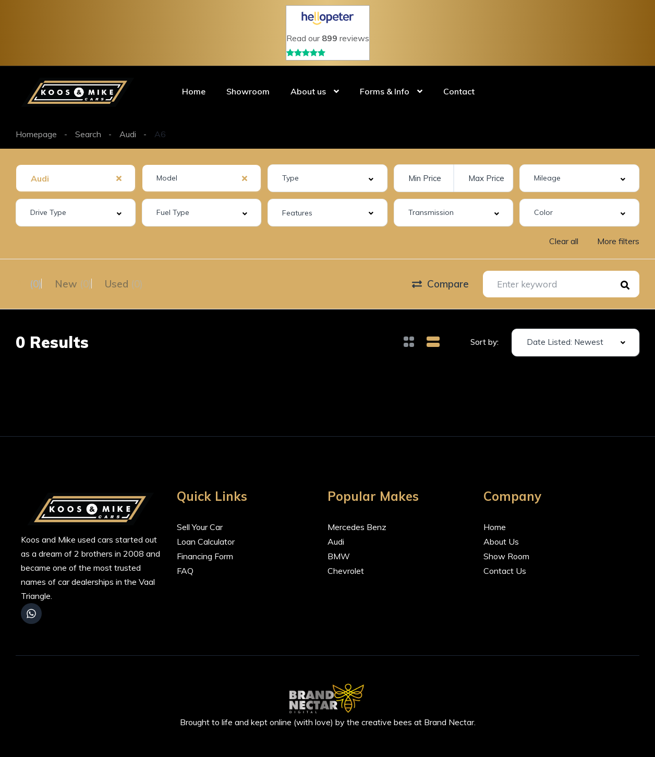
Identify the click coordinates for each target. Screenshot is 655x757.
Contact (459, 91)
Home (193, 91)
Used (150, 283)
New (86, 283)
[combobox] (76, 178)
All (29, 283)
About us (308, 91)
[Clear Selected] (119, 177)
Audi (127, 134)
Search (88, 134)
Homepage (36, 134)
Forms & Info (384, 91)
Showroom (248, 91)
